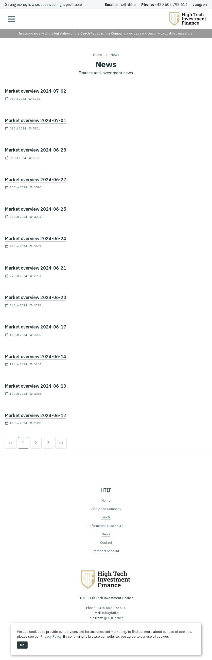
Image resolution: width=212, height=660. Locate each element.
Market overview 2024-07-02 (35, 91)
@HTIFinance (114, 618)
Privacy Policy (51, 636)
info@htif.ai (126, 4)
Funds (106, 517)
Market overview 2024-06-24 (35, 238)
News (114, 54)
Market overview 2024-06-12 (35, 415)
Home (97, 54)
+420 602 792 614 (171, 4)
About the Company (106, 509)
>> (61, 443)
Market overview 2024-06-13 (35, 386)
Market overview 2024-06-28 (35, 150)
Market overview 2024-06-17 (35, 327)
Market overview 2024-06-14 (35, 356)
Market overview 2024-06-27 (35, 180)
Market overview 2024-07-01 (35, 120)
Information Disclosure (106, 526)
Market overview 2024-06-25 (35, 209)
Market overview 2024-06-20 (35, 297)
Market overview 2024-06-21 (35, 268)
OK (22, 645)
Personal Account (106, 551)
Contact (106, 542)
